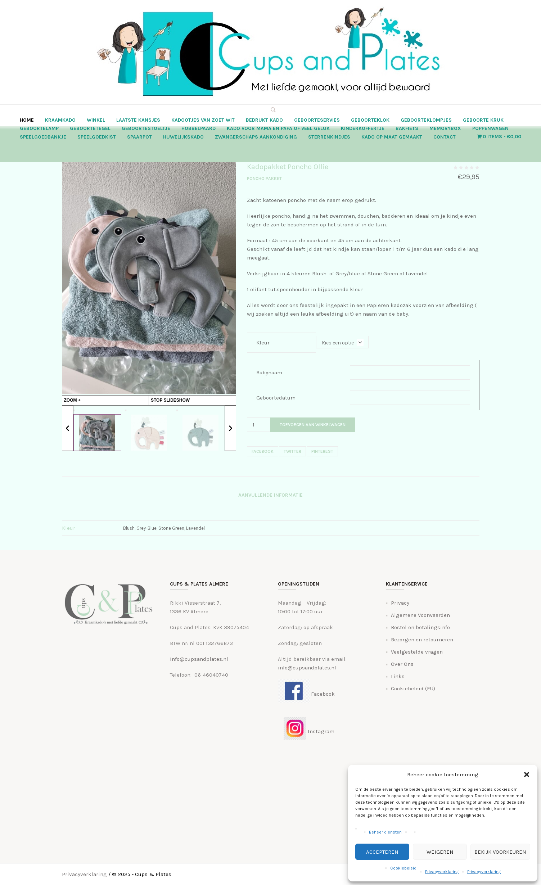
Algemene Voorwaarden (420, 615)
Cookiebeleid (403, 868)
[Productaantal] (258, 424)
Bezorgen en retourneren (422, 639)
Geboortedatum (276, 397)
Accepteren (382, 852)
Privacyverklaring (442, 871)
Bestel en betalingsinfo (420, 627)
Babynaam (269, 372)
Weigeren (440, 852)
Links (398, 676)
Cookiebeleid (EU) (413, 688)
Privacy (400, 603)
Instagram (306, 731)
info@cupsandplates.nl (199, 659)
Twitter (292, 451)
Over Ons (402, 664)
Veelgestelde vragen (417, 652)
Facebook (263, 451)
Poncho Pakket (264, 178)
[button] (526, 774)
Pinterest (322, 451)
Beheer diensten (385, 832)
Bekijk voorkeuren (500, 852)
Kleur (263, 342)
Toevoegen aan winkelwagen (313, 424)
